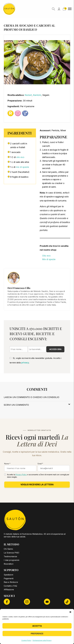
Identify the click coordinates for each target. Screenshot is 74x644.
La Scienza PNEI (11, 552)
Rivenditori (8, 564)
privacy (25, 362)
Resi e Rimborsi (11, 582)
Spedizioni (8, 574)
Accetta (37, 626)
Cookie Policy (26, 640)
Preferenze (37, 633)
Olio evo (46, 255)
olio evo (20, 157)
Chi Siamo (8, 549)
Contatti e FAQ (10, 586)
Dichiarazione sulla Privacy (42, 640)
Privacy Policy (21, 475)
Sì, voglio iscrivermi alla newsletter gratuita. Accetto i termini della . (35, 360)
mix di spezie (22, 167)
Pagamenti (8, 578)
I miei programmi (11, 560)
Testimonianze (10, 556)
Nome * (7, 464)
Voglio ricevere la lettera (37, 484)
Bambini (37, 95)
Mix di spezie (48, 259)
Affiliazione (9, 589)
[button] (70, 612)
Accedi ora (55, 349)
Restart (28, 95)
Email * (40, 464)
